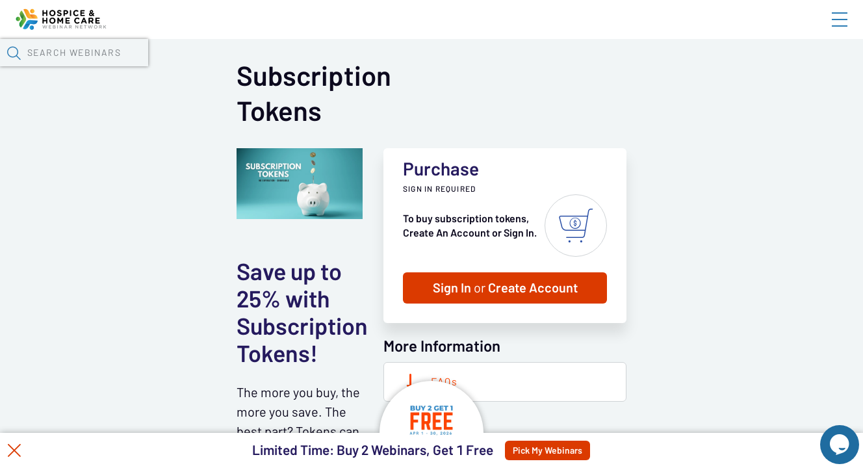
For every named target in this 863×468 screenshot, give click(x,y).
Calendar (303, 68)
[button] (705, 67)
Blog (654, 30)
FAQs (635, 415)
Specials (456, 68)
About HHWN (735, 30)
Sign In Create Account (696, 322)
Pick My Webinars (578, 450)
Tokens (368, 68)
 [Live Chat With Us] (828, 435)
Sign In (825, 30)
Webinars (230, 68)
